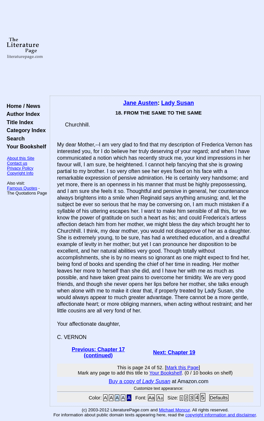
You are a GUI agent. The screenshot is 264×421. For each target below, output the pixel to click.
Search (14, 138)
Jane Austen (140, 103)
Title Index (18, 122)
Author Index (22, 114)
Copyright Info (20, 173)
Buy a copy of (139, 381)
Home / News (22, 106)
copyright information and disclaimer (220, 414)
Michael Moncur (174, 409)
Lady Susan (177, 103)
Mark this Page (182, 367)
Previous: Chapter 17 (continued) (98, 352)
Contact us (17, 163)
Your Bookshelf (25, 146)
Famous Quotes (22, 188)
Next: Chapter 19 (174, 352)
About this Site (20, 158)
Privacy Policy (20, 168)
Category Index (25, 130)
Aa (152, 397)
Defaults (219, 397)
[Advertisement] (155, 48)
